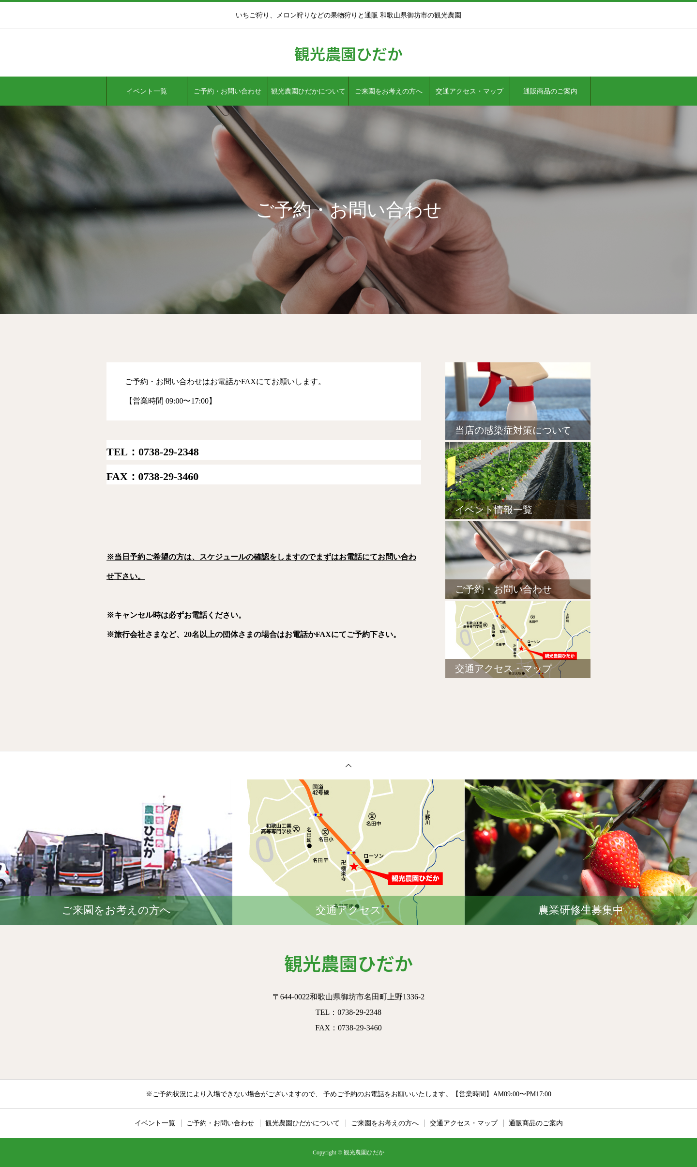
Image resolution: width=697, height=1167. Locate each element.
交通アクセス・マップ (469, 91)
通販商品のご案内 (550, 91)
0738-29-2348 (168, 452)
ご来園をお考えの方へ (389, 91)
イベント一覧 (146, 91)
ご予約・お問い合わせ (227, 91)
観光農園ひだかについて (308, 91)
